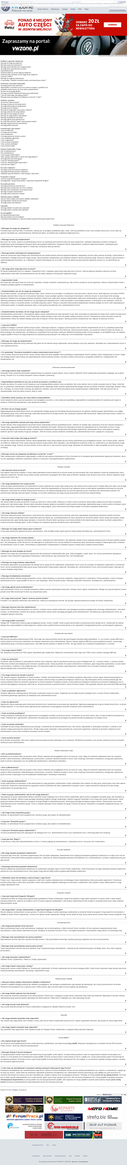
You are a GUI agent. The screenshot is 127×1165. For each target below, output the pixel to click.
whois (101, 1073)
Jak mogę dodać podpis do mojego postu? (13, 106)
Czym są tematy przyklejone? (10, 142)
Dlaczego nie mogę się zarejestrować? (12, 78)
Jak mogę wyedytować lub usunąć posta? (13, 104)
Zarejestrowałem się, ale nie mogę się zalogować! (16, 73)
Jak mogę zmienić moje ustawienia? (12, 85)
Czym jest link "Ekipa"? (8, 164)
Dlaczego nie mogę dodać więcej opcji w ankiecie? (16, 110)
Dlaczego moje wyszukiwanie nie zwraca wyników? (17, 188)
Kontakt (85, 1156)
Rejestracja (55, 9)
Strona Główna (43, 9)
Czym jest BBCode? (7, 130)
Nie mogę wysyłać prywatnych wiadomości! (14, 170)
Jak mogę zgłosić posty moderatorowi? (13, 119)
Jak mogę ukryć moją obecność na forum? (14, 69)
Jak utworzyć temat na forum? (10, 102)
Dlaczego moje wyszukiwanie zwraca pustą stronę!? (17, 190)
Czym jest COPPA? (7, 76)
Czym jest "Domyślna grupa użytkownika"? (14, 162)
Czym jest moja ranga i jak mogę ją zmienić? (14, 95)
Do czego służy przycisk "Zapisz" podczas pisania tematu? (19, 121)
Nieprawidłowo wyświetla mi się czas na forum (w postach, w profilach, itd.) (24, 87)
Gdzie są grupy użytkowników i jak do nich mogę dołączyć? (19, 157)
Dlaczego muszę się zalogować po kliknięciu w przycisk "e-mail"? (21, 97)
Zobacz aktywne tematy (121, 55)
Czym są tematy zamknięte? (9, 144)
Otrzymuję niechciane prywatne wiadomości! (14, 172)
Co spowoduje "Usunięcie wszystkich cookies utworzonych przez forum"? (23, 80)
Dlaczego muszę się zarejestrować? (11, 65)
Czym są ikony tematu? (8, 146)
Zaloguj (65, 9)
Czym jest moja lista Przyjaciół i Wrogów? (14, 179)
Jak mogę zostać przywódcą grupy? (11, 159)
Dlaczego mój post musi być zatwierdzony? (14, 123)
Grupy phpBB (72, 1043)
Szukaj (72, 9)
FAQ (80, 9)
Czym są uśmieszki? (7, 134)
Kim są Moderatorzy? (7, 153)
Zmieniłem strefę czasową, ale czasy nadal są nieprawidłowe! (19, 89)
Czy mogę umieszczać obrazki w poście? (13, 136)
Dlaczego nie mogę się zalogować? (11, 63)
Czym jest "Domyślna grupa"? (10, 161)
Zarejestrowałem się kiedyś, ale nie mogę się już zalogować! (19, 74)
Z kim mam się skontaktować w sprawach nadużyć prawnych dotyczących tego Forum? (28, 219)
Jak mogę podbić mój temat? (9, 125)
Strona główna (22, 1090)
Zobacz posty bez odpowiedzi (106, 55)
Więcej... (3, 4)
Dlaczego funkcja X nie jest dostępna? (12, 217)
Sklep (86, 9)
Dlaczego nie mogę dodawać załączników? (14, 116)
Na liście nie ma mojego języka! (10, 91)
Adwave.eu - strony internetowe (80, 1161)
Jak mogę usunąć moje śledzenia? (11, 203)
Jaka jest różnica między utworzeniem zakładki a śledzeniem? (20, 199)
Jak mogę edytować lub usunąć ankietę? (13, 112)
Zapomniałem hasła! (7, 71)
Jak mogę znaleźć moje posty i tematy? (13, 193)
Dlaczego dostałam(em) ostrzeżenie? (12, 117)
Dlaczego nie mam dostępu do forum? (12, 114)
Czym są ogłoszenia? (7, 140)
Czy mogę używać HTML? (9, 132)
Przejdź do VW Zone (6, 1090)
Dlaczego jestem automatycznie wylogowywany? (16, 67)
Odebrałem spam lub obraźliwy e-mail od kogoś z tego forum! (20, 173)
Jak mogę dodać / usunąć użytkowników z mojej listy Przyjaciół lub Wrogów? (25, 181)
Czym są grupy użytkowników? (10, 155)
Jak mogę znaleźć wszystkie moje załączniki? (15, 210)
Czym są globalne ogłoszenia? (10, 138)
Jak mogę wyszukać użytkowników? (12, 192)
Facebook (77, 1156)
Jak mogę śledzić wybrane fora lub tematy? (14, 201)
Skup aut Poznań (47, 1156)
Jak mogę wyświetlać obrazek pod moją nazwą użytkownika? (19, 93)
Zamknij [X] (122, 2)
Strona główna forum (37, 1145)
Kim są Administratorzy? (8, 151)
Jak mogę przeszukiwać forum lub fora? (13, 186)
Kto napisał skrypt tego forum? (10, 215)
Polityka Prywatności (60, 1156)
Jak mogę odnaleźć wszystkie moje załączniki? (15, 208)
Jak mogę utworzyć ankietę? (9, 108)
